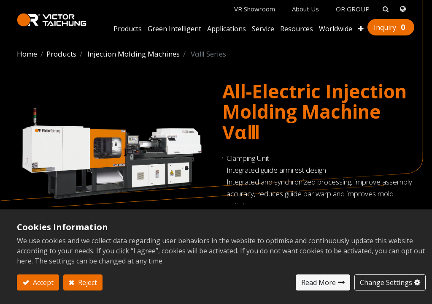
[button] (361, 29)
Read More (318, 282)
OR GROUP (353, 9)
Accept (42, 282)
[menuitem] (335, 29)
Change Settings (386, 282)
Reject (86, 282)
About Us (305, 9)
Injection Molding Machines (133, 54)
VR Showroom (254, 9)
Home (27, 54)
